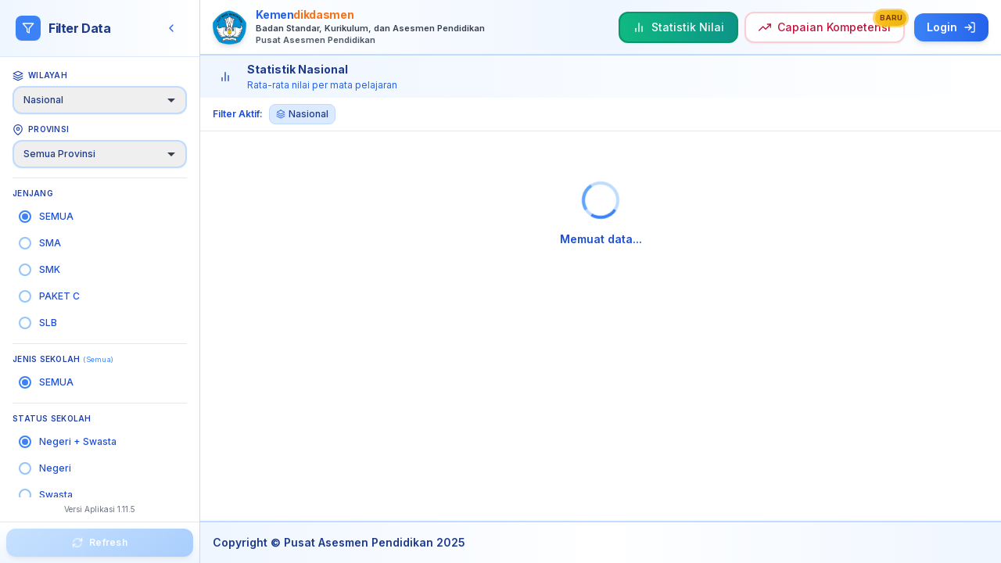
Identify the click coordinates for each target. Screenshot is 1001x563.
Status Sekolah (52, 418)
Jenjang (33, 193)
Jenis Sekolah (63, 359)
